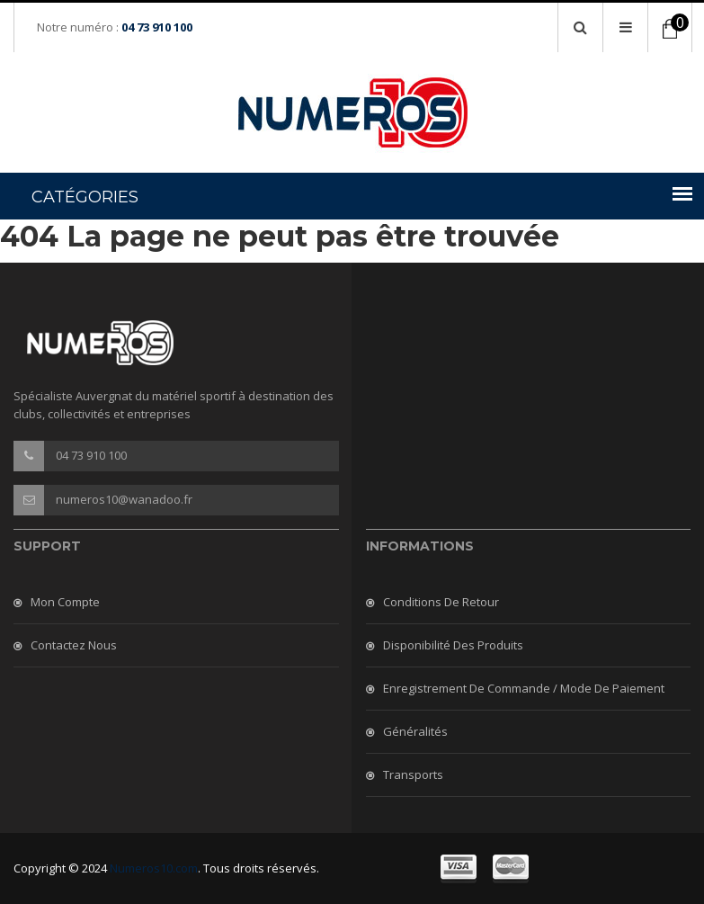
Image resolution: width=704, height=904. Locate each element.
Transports (413, 774)
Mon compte (65, 602)
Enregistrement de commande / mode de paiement (523, 688)
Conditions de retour (441, 602)
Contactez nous (74, 645)
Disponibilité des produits (453, 645)
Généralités (415, 731)
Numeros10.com (154, 868)
